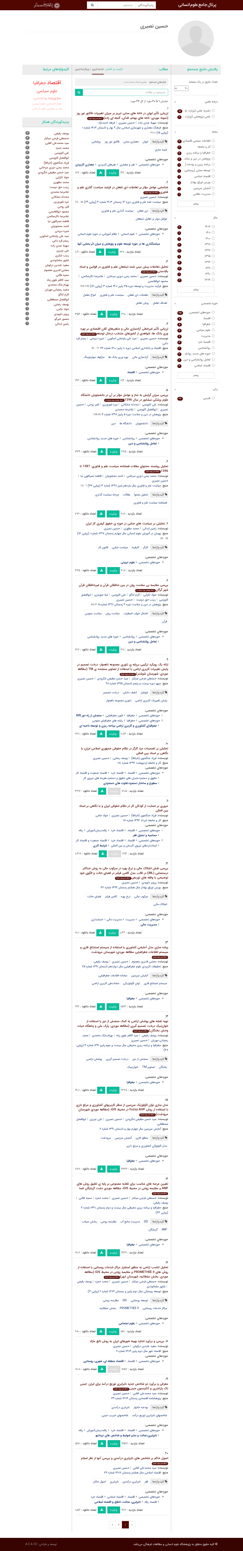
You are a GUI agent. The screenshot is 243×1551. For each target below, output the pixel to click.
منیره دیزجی (97, 338)
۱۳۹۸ (196, 244)
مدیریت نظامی (196, 194)
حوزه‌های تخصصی (149, 164)
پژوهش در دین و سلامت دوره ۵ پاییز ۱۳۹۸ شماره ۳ (131, 414)
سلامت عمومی (93, 613)
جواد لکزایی (149, 595)
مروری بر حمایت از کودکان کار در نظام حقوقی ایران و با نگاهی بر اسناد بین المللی (123, 808)
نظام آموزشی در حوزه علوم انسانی (97, 234)
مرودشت (106, 1138)
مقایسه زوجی (108, 1221)
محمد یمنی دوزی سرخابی (122, 276)
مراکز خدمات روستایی (155, 1308)
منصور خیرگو (62, 319)
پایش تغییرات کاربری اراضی (151, 700)
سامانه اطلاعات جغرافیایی (112, 975)
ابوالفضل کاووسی (147, 409)
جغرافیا (131, 715)
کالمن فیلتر (111, 896)
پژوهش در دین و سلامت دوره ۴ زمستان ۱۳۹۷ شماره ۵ (129, 604)
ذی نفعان (142, 211)
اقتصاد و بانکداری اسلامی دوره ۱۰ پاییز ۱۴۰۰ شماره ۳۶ (130, 348)
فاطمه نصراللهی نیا (91, 476)
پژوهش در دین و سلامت (196, 158)
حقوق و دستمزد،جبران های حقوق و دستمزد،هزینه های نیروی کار (120, 778)
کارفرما (135, 547)
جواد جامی (102, 815)
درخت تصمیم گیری (117, 1059)
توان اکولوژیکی (131, 983)
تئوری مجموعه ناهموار (118, 700)
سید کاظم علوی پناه (127, 1035)
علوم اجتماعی (54, 103)
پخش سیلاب (89, 1221)
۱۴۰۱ (196, 232)
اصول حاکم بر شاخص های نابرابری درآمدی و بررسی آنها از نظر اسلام (124, 1460)
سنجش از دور (140, 1059)
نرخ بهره (125, 896)
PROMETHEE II (129, 1308)
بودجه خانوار (141, 1407)
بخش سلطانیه (107, 1308)
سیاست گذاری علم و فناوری (117, 211)
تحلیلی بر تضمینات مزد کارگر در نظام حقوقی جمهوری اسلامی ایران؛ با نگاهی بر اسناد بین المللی (124, 751)
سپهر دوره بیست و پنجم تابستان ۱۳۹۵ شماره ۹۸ (133, 683)
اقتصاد (131, 773)
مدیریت (130, 919)
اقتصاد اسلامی (115, 1497)
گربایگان (153, 1229)
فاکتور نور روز (112, 141)
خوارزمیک (132, 1067)
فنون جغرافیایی (114, 715)
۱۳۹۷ (196, 250)
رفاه (81, 830)
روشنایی (96, 141)
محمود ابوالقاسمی (59, 211)
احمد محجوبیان (114, 476)
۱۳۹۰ (196, 274)
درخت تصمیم (111, 692)
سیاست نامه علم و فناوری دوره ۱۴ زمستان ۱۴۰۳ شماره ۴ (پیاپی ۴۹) (122, 202)
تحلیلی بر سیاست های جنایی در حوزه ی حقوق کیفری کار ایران (125, 523)
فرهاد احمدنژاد (106, 122)
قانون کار (103, 547)
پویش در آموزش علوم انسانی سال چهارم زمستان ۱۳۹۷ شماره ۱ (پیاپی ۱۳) (119, 533)
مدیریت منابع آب (130, 1221)
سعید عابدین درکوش (144, 1346)
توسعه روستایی (139, 1300)
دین (113, 423)
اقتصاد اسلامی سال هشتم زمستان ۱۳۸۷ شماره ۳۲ (132, 1472)
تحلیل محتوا (141, 494)
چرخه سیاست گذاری (107, 494)
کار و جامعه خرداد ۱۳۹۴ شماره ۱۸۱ (142, 820)
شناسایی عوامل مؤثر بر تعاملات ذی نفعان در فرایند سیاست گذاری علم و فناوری (122, 190)
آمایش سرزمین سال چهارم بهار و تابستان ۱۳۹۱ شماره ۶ (130, 1129)
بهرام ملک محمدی (102, 1035)
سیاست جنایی (120, 547)
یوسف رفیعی (101, 961)
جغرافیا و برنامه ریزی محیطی (196, 152)
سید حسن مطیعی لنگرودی (112, 678)
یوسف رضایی (120, 758)
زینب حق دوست (146, 599)
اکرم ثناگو (134, 595)
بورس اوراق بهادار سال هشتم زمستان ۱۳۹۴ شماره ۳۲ (131, 887)
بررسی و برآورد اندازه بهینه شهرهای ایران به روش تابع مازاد (127, 1341)
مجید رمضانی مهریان (57, 289)
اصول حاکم (99, 1481)
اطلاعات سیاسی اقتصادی (196, 141)
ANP (164, 1229)
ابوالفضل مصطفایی (58, 299)
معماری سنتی (131, 141)
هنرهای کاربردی (107, 164)
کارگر (145, 547)
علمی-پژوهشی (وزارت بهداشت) (196, 116)
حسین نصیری (126, 122)
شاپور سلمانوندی (156, 1286)
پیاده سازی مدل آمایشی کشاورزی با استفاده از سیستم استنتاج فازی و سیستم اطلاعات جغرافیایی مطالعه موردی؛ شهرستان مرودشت (124, 952)
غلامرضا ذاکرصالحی (92, 276)
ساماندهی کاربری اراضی (105, 983)
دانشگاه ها (126, 423)
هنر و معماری (127, 164)
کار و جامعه (196, 146)
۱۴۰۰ (196, 238)
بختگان (163, 1067)
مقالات (126, 494)
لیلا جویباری (101, 595)
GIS (146, 1221)
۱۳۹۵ (196, 256)
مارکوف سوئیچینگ (94, 357)
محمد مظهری (131, 528)
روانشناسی (129, 438)
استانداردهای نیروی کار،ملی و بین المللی (134, 845)
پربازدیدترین (82, 69)
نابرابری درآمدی (120, 1407)
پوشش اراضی (94, 1059)
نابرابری (114, 1481)
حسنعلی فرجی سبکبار (144, 678)
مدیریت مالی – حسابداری (106, 919)
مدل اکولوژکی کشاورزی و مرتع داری (146, 1146)
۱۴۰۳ (196, 226)
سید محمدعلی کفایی (144, 1393)
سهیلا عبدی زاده (147, 122)
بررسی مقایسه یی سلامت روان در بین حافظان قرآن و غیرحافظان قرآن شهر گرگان (123, 587)
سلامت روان (113, 613)
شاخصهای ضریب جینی (115, 1415)
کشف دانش (130, 692)
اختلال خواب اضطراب (136, 613)
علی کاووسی (149, 404)
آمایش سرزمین (139, 975)
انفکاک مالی (160, 904)
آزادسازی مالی (140, 357)
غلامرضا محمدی (124, 409)
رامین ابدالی (149, 528)
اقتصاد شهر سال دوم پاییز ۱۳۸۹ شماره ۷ (138, 1351)
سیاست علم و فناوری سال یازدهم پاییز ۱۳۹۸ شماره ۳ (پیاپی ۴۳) (124, 485)
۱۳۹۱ (196, 268)
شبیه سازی (161, 149)
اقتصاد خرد (117, 773)
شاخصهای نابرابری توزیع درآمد (149, 1415)
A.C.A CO (31, 1544)
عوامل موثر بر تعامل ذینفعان (151, 219)
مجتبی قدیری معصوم (144, 961)
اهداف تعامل (160, 303)
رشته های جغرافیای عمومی (107, 720)
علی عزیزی (96, 1119)
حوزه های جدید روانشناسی (103, 438)
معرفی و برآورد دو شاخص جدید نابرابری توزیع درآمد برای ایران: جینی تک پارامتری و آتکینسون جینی (124, 1386)
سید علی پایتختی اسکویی (122, 338)
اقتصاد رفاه (151, 1502)
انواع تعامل (89, 295)
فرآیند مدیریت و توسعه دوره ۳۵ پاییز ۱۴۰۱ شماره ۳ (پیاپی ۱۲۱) (125, 286)
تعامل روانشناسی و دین (196, 359)
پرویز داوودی (149, 882)
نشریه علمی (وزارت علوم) (196, 110)
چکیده (112, 173)
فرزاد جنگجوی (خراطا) (143, 758)
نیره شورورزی (110, 404)
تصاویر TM (148, 1067)
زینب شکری (62, 255)
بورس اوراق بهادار (196, 182)
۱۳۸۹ (196, 279)
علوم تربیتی (39, 103)
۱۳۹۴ (196, 262)
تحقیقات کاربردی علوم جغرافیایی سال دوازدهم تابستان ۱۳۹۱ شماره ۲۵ (121, 966)
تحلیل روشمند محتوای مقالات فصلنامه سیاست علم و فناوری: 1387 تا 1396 (124, 468)
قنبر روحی (93, 404)
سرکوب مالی (141, 896)
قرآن (164, 621)
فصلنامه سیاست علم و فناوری (150, 502)
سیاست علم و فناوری (112, 295)
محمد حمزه (101, 1198)
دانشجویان (142, 423)
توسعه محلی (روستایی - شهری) (196, 170)
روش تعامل (142, 303)
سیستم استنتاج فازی (155, 983)
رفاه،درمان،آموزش (97, 830)
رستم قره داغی (60, 240)
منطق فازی (142, 1138)
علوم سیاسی (47, 91)
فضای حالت (94, 896)
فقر (146, 1481)
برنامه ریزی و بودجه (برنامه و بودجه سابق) (196, 164)
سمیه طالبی (85, 1198)
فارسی (196, 398)
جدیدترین (98, 69)
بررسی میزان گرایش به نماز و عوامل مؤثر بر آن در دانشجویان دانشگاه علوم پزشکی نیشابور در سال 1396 (124, 397)
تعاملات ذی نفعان (138, 295)
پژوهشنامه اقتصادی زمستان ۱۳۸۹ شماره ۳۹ (136, 1398)
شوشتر (144, 692)
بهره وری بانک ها (118, 357)
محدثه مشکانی (130, 404)
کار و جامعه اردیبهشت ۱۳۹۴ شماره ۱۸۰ (139, 763)
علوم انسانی (128, 234)
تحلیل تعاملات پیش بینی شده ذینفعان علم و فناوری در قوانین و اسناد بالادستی (123, 269)
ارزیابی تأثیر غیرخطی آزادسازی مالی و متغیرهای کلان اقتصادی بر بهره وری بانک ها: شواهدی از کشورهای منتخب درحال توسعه (124, 331)
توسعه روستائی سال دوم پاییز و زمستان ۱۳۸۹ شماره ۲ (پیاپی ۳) (124, 1291)
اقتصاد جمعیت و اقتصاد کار (91, 773)
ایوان (145, 141)
